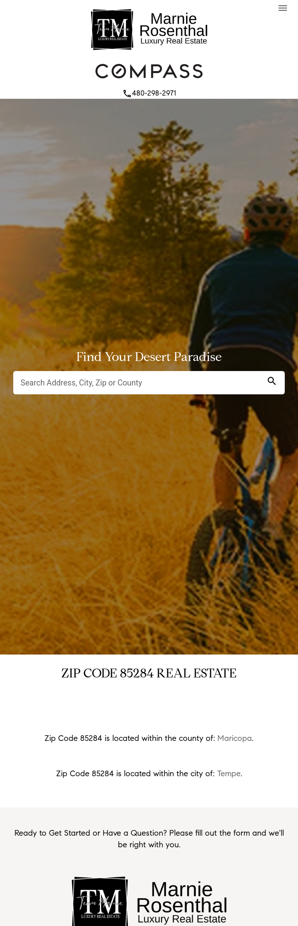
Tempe (229, 773)
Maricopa (234, 738)
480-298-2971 (149, 93)
